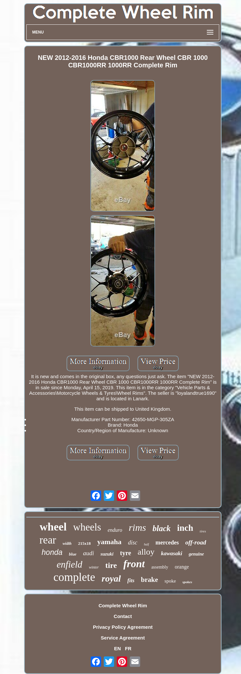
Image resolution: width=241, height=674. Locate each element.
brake (149, 580)
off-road (195, 542)
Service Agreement (123, 637)
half (146, 544)
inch (185, 528)
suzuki (107, 554)
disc (132, 542)
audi (88, 553)
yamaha (109, 542)
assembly (159, 567)
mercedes (167, 542)
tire (111, 565)
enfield (69, 564)
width (67, 543)
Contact (123, 616)
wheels (87, 527)
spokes (187, 582)
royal (111, 578)
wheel (53, 527)
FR (128, 648)
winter (94, 567)
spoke (170, 581)
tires (203, 531)
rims (137, 527)
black (162, 528)
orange (182, 567)
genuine (196, 554)
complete (74, 577)
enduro (115, 530)
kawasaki (171, 553)
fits (131, 580)
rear (47, 540)
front (134, 564)
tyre (125, 553)
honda (52, 552)
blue (72, 554)
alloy (146, 552)
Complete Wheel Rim (123, 605)
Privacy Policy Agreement (123, 627)
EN (117, 648)
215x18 (84, 543)
